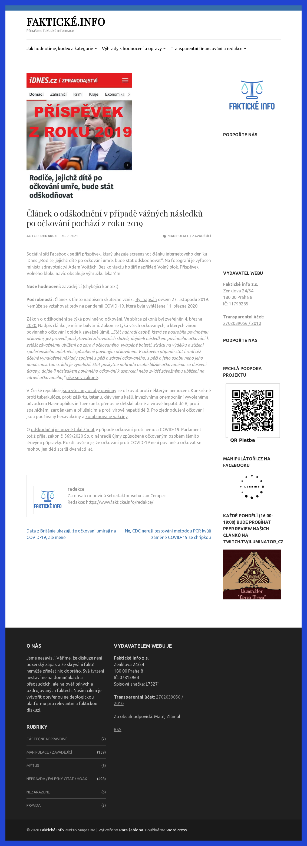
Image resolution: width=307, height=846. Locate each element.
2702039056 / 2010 (242, 323)
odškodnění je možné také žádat (63, 429)
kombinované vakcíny (106, 416)
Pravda (34, 805)
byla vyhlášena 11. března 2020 (167, 305)
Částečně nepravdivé (47, 739)
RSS (117, 729)
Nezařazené (38, 792)
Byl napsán (146, 299)
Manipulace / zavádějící (189, 236)
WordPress (176, 830)
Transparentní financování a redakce (206, 48)
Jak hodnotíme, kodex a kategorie (60, 48)
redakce (48, 236)
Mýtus (33, 765)
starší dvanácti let (74, 449)
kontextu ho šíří (122, 266)
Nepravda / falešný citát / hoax (57, 779)
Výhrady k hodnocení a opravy (132, 48)
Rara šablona (131, 830)
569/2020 (73, 436)
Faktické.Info (66, 21)
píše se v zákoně (82, 377)
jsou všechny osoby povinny (89, 390)
